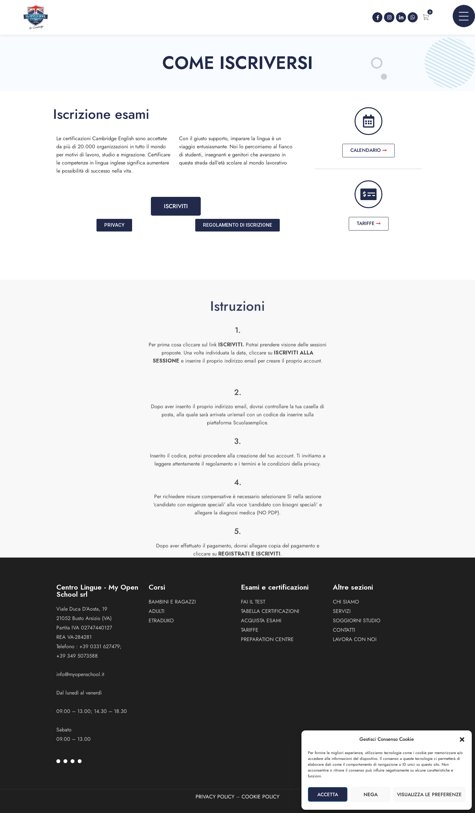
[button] (462, 739)
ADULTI (156, 611)
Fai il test (253, 601)
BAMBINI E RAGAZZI (172, 601)
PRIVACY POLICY (215, 796)
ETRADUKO (161, 620)
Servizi (342, 611)
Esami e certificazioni (275, 587)
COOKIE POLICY (260, 796)
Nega (371, 794)
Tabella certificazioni (270, 611)
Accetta (327, 794)
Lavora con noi (355, 639)
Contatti (344, 630)
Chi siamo (346, 601)
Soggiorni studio (356, 620)
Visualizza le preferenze (429, 794)
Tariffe (249, 630)
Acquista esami (261, 620)
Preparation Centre (267, 639)
